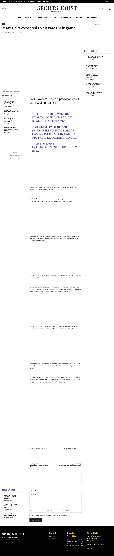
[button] (110, 9)
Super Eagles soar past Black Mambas (94, 93)
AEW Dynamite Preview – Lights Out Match (10, 102)
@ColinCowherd (48, 127)
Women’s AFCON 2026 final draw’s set (11, 111)
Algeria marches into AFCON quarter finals (11, 129)
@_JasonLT (40, 130)
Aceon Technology (14, 539)
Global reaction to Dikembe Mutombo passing (10, 506)
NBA (3, 24)
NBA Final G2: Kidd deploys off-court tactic (70, 466)
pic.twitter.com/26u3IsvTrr (54, 138)
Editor (5, 32)
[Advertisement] (55, 173)
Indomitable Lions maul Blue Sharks (39, 466)
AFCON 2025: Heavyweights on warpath (10, 120)
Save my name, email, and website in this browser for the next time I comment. (53, 515)
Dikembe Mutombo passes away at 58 (10, 514)
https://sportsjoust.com (14, 155)
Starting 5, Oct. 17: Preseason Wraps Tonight (10, 496)
